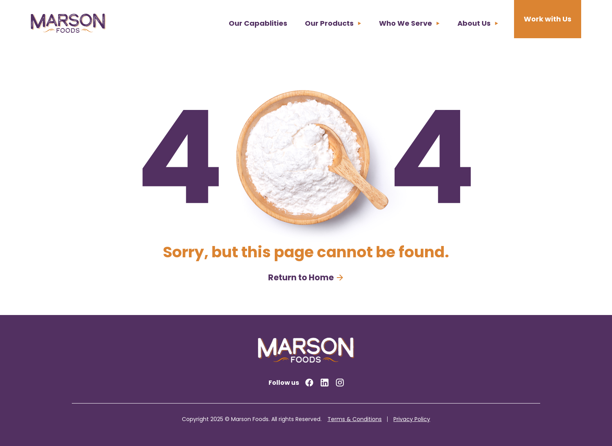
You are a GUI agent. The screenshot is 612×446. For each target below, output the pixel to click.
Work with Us (547, 19)
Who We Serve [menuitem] (405, 23)
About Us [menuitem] (474, 23)
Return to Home (301, 277)
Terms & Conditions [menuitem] (354, 419)
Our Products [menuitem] (329, 23)
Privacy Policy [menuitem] (411, 419)
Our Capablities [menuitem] (258, 23)
